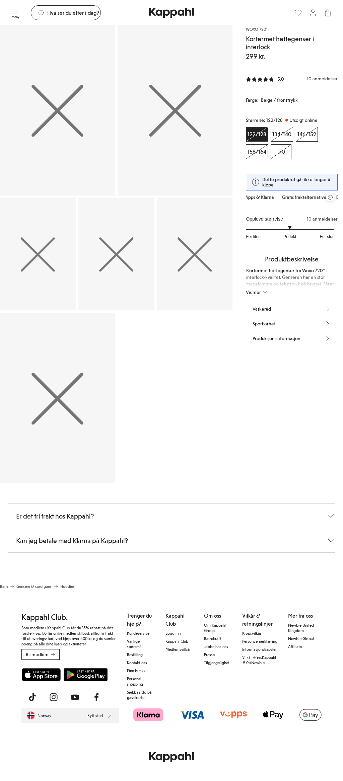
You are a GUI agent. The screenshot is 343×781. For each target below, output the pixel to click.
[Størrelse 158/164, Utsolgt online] (257, 151)
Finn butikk (136, 670)
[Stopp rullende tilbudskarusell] (330, 197)
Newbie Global (301, 638)
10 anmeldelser (322, 219)
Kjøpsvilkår (251, 633)
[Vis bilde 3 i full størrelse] (38, 254)
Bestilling (135, 654)
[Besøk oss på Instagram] (53, 697)
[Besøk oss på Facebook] (96, 697)
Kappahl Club (176, 641)
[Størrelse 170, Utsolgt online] (281, 151)
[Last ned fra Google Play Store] (86, 674)
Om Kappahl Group (215, 628)
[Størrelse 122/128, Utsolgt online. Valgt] (257, 134)
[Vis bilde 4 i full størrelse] (116, 254)
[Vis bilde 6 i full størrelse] (57, 398)
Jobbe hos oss (216, 646)
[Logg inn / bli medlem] (312, 12)
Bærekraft (212, 638)
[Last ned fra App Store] (41, 674)
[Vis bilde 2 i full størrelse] (175, 110)
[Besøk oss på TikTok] (32, 697)
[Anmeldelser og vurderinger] (292, 79)
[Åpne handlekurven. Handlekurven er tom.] (327, 12)
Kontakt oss (137, 662)
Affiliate (295, 646)
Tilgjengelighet (216, 662)
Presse (209, 654)
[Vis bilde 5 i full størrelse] (194, 254)
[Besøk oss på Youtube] (75, 697)
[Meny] (15, 12)
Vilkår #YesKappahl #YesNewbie (259, 660)
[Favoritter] (298, 12)
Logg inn (173, 633)
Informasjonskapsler (259, 649)
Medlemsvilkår (178, 649)
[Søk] (73, 13)
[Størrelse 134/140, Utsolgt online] (282, 134)
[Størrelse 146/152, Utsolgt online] (307, 134)
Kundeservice (138, 633)
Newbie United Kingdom (301, 628)
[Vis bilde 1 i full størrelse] (57, 110)
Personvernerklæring (259, 641)
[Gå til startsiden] (171, 13)
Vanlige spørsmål (135, 644)
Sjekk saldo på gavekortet (139, 695)
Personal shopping (135, 681)
